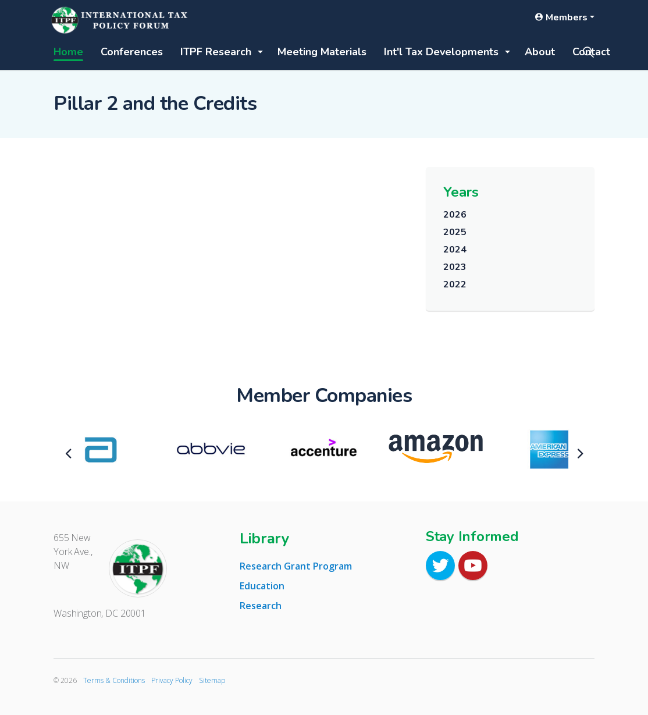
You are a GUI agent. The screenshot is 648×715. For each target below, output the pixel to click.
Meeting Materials (321, 52)
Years (461, 192)
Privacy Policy (172, 680)
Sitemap (212, 680)
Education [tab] (262, 585)
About (540, 52)
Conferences (132, 52)
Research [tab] (261, 605)
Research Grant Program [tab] (296, 566)
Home (68, 52)
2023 (454, 267)
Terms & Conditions (114, 680)
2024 (454, 249)
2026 (454, 214)
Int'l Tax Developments (441, 52)
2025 (454, 232)
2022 (454, 284)
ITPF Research (215, 52)
